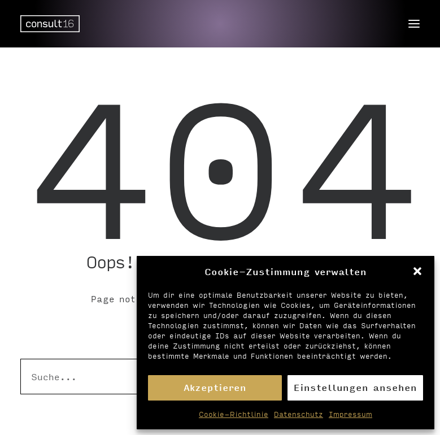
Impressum (350, 414)
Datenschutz (298, 414)
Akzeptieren (215, 387)
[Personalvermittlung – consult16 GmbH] (50, 23)
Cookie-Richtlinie (233, 414)
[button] (417, 271)
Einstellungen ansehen (355, 387)
